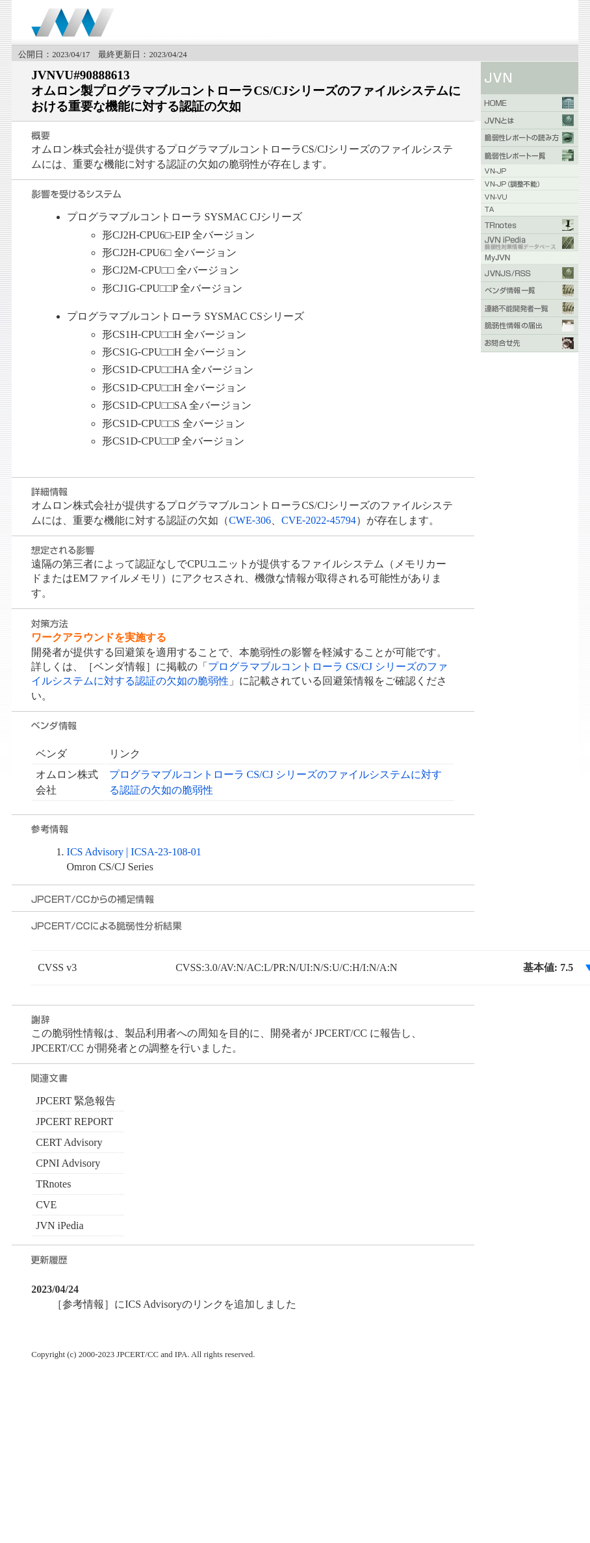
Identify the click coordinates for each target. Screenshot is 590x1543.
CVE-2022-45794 (318, 520)
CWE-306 (250, 520)
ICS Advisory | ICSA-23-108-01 (134, 851)
